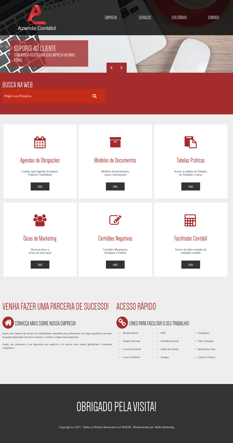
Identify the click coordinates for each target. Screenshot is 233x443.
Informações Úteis (206, 349)
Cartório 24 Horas (206, 357)
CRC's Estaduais (206, 341)
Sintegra (164, 357)
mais (40, 186)
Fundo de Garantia (169, 349)
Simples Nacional (131, 341)
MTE (163, 333)
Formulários (204, 333)
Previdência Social (169, 341)
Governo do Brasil (131, 349)
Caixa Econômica (131, 357)
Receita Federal (130, 333)
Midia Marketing (164, 427)
